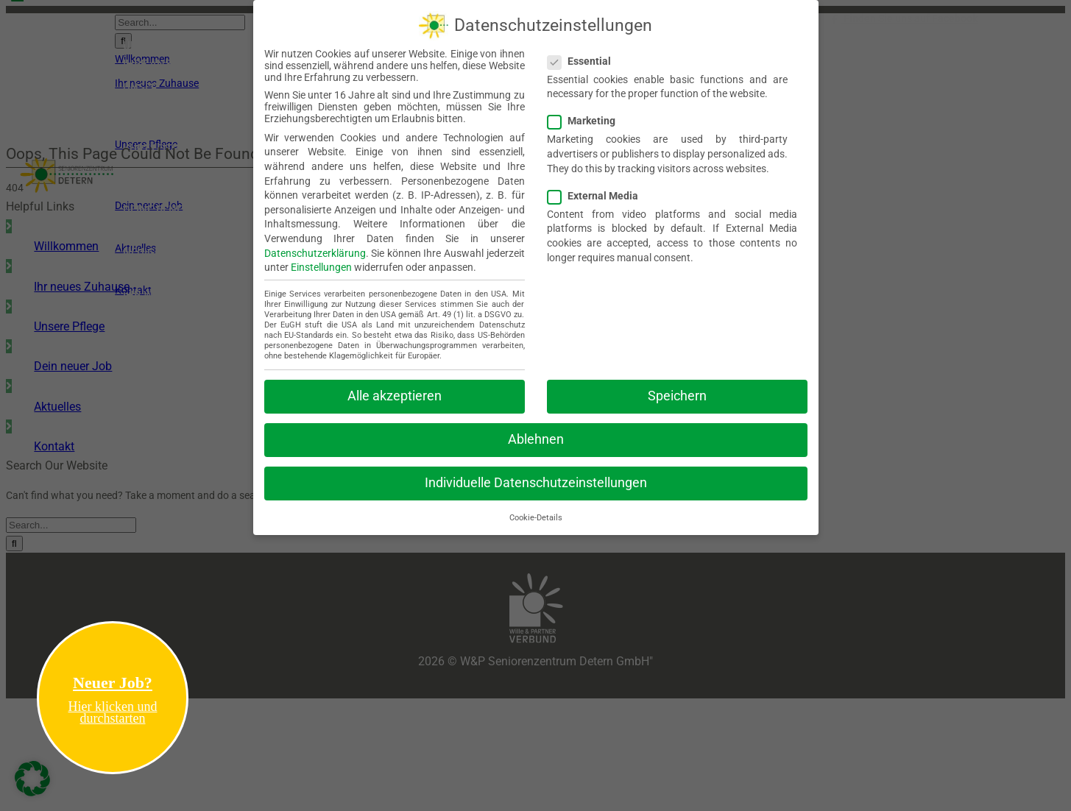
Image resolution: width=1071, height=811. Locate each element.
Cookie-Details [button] (535, 515)
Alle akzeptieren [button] (394, 393)
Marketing (587, 118)
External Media (599, 193)
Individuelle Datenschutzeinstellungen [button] (536, 479)
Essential (585, 58)
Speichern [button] (677, 393)
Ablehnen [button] (536, 436)
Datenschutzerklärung (315, 249)
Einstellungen (321, 264)
